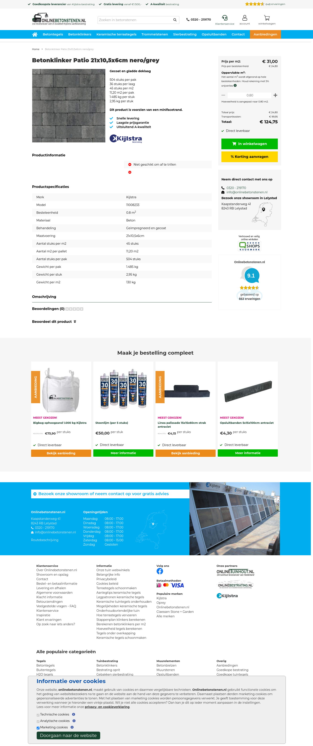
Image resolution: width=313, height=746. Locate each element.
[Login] (244, 20)
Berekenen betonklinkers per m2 (121, 624)
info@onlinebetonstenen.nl (245, 192)
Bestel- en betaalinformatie (56, 584)
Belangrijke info (108, 575)
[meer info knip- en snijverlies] (234, 85)
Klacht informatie (49, 597)
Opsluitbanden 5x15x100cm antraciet (247, 422)
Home (35, 49)
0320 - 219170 (198, 19)
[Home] (59, 18)
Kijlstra (76, 4)
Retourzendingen (49, 602)
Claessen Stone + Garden (175, 612)
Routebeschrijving (45, 540)
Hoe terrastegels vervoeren (117, 615)
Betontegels (53, 34)
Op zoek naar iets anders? (55, 624)
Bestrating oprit (108, 670)
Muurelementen (168, 661)
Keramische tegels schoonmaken (122, 638)
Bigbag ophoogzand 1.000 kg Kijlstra (60, 422)
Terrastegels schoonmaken (117, 588)
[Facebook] (160, 570)
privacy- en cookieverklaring (107, 707)
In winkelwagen (248, 144)
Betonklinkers (79, 34)
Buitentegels (46, 670)
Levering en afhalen (51, 588)
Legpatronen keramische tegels (120, 597)
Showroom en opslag (52, 575)
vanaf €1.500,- (122, 4)
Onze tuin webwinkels (113, 570)
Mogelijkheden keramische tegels (122, 606)
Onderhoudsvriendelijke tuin (118, 611)
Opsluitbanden (214, 34)
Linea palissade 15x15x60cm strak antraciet (182, 424)
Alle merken (166, 616)
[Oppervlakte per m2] (248, 95)
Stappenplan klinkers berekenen (121, 620)
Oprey (161, 603)
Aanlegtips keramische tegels (119, 593)
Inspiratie (43, 615)
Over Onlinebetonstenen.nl (56, 570)
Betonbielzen (167, 665)
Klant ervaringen (49, 620)
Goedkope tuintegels (232, 674)
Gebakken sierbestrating (115, 674)
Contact (238, 34)
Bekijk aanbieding (61, 453)
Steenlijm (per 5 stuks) (111, 422)
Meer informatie (123, 453)
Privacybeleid (106, 579)
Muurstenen (166, 670)
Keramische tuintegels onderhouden (124, 602)
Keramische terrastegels (116, 34)
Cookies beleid (107, 584)
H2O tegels (44, 674)
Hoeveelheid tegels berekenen (119, 629)
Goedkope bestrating (232, 670)
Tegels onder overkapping (116, 633)
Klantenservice (47, 611)
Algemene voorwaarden (54, 593)
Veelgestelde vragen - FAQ (56, 606)
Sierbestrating (185, 34)
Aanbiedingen (265, 34)
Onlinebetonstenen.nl (173, 607)
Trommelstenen (155, 34)
